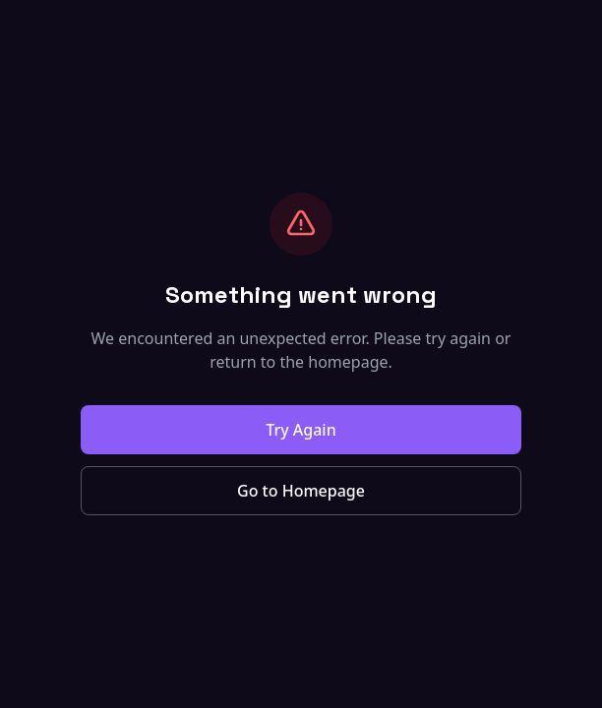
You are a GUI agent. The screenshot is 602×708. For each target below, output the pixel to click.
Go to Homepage (301, 491)
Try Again (300, 430)
